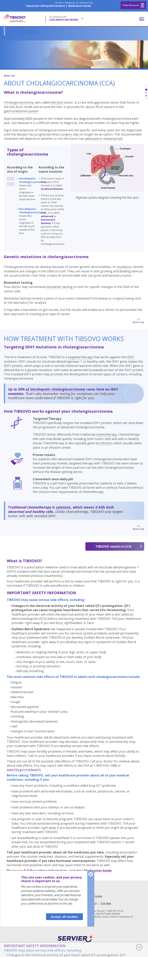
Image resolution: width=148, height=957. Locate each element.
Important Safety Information (45, 6)
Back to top (138, 322)
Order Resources (133, 5)
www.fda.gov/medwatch (24, 770)
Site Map (106, 903)
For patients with (63, 18)
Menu (141, 19)
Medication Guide (79, 6)
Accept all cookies (64, 917)
